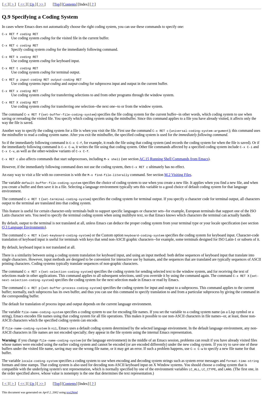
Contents (69, 4)
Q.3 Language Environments (23, 232)
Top (57, 4)
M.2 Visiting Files (177, 180)
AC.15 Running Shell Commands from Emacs (173, 164)
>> (41, 4)
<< (23, 4)
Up (32, 4)
